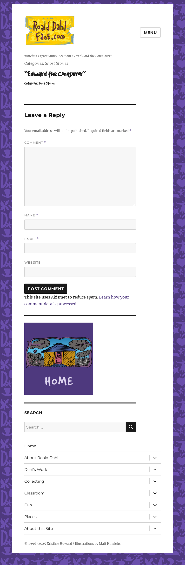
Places (30, 516)
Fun (28, 505)
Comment (35, 143)
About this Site (38, 528)
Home (30, 446)
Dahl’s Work (35, 469)
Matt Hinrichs (110, 544)
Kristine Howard (59, 544)
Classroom (34, 493)
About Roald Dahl (41, 457)
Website (32, 262)
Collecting (34, 481)
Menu (150, 32)
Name (31, 215)
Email (31, 239)
